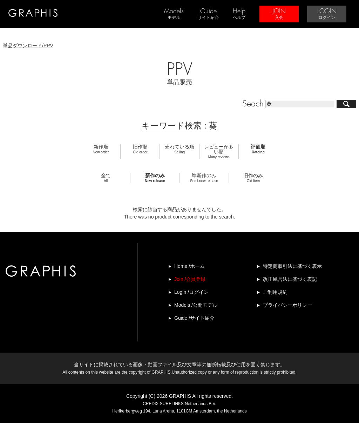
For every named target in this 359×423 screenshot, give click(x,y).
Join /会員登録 (189, 279)
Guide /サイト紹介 (194, 318)
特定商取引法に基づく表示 (292, 266)
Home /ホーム (189, 266)
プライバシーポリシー (287, 305)
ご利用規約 (275, 292)
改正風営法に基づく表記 (290, 279)
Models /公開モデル (195, 305)
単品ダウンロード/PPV (28, 45)
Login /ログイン (191, 292)
